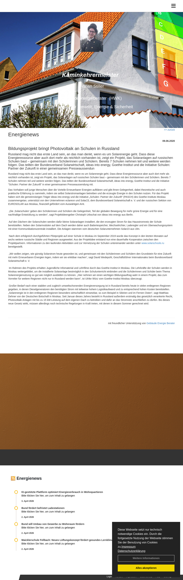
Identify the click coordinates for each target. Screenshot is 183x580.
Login (109, 576)
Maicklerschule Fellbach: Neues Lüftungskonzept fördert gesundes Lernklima (67, 540)
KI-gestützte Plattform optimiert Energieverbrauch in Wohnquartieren (62, 492)
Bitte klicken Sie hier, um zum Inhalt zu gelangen (48, 495)
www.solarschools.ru (153, 243)
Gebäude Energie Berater (160, 323)
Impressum (128, 546)
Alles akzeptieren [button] (146, 567)
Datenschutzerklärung (131, 550)
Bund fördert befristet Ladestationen (43, 508)
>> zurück (169, 129)
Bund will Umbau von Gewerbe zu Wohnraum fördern (52, 524)
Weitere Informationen (146, 558)
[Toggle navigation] (173, 10)
